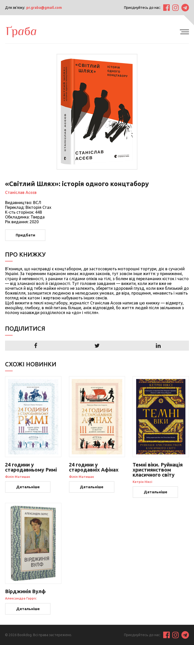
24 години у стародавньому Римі (31, 467)
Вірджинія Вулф (25, 591)
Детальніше (28, 487)
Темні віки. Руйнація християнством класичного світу (158, 470)
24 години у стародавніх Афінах (93, 467)
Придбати (25, 235)
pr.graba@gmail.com (44, 7)
